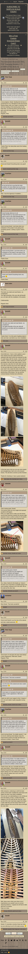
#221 (26, 82)
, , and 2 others (12, 704)
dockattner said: (6, 674)
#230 (26, 351)
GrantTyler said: (6, 248)
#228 (26, 289)
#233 (26, 601)
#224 (26, 179)
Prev (8, 933)
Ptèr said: (4, 182)
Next (20, 933)
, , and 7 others (13, 479)
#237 (26, 715)
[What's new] (26, 1)
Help (2, 952)
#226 (26, 244)
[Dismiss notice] (25, 6)
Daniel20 (4, 69)
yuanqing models (5, 72)
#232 (26, 563)
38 (17, 69)
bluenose (23, 69)
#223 (26, 161)
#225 (26, 207)
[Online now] (3, 123)
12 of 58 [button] (14, 933)
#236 (26, 671)
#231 (26, 489)
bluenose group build (5, 71)
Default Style (4, 950)
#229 (26, 317)
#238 (26, 752)
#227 (26, 268)
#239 (26, 788)
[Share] (23, 83)
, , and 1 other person (14, 929)
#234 (26, 617)
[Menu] (2, 1)
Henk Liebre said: (6, 320)
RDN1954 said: (6, 567)
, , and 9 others (12, 911)
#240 (26, 921)
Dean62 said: (5, 271)
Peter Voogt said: (6, 130)
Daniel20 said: (6, 86)
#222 (26, 127)
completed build (15, 71)
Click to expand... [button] (14, 99)
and (8, 116)
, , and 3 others (12, 553)
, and (10, 169)
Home (5, 952)
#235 (26, 635)
